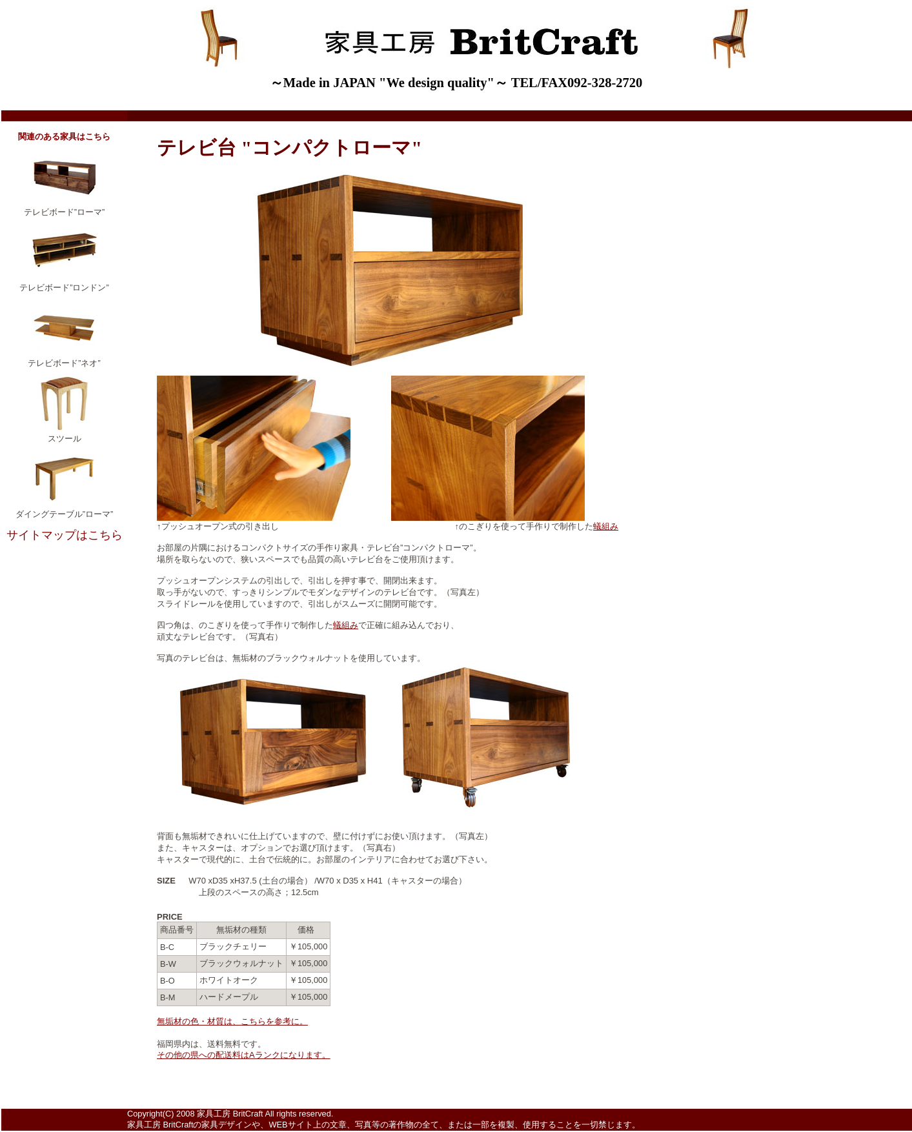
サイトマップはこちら (64, 535)
